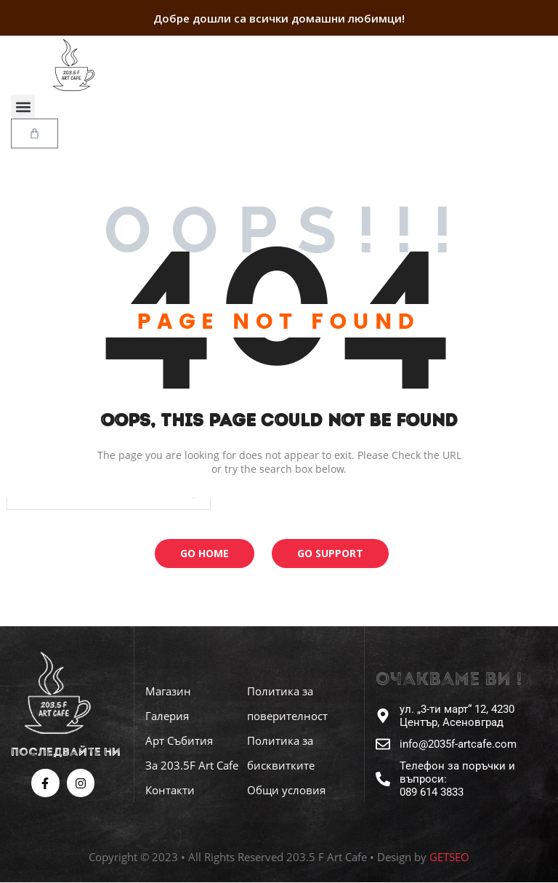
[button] (23, 107)
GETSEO (449, 857)
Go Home (204, 553)
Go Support (330, 553)
